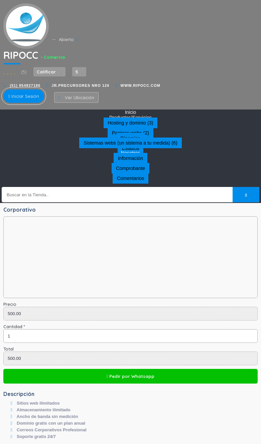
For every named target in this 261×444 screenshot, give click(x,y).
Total (8, 349)
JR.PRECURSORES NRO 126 (80, 85)
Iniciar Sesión (23, 96)
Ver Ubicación (76, 97)
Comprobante (130, 168)
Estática (130, 148)
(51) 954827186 (24, 85)
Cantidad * (14, 326)
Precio (9, 304)
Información (130, 158)
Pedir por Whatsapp (131, 376)
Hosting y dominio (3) (130, 123)
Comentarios (130, 178)
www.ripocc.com (140, 85)
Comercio (54, 57)
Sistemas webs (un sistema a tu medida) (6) (130, 143)
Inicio (130, 112)
